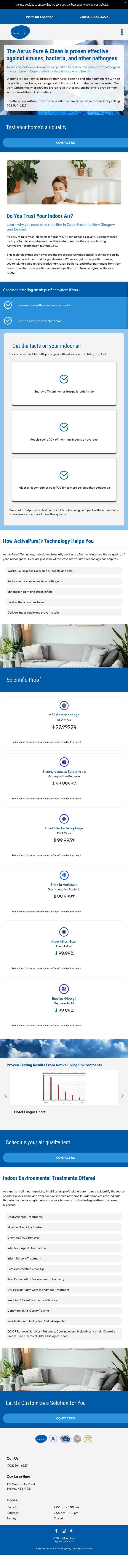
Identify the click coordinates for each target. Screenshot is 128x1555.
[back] (5, 1095)
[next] (123, 1095)
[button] (122, 32)
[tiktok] (71, 1531)
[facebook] (56, 1531)
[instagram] (64, 1531)
